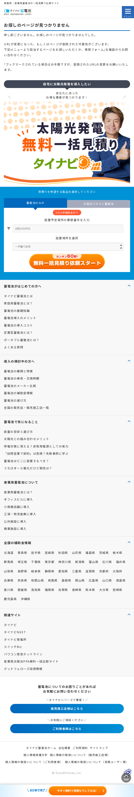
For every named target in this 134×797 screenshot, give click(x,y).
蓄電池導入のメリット (20, 318)
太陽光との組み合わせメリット (26, 439)
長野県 (22, 571)
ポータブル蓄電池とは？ (22, 340)
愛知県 (63, 571)
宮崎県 (117, 590)
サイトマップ (99, 748)
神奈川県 (64, 562)
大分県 (104, 590)
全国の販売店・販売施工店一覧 (26, 408)
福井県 (121, 562)
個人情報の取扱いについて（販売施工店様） (80, 755)
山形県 (77, 553)
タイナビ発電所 (15, 639)
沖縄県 (26, 599)
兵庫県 (9, 580)
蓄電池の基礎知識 (17, 311)
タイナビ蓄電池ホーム (41, 748)
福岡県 (50, 590)
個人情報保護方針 (35, 755)
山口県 (107, 580)
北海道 (9, 553)
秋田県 (63, 553)
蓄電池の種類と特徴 (18, 371)
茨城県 (104, 553)
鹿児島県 (10, 599)
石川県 (107, 562)
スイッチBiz (13, 647)
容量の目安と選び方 (18, 432)
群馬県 (9, 562)
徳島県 (121, 580)
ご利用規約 (80, 748)
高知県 (36, 590)
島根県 (66, 580)
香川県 (9, 590)
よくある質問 (13, 347)
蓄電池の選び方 (15, 400)
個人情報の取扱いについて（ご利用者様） (34, 762)
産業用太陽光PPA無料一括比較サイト (31, 661)
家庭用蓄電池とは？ (18, 303)
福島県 (90, 553)
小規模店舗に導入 (17, 507)
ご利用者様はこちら (67, 729)
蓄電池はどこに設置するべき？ (26, 461)
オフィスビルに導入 (18, 499)
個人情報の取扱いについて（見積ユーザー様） (97, 762)
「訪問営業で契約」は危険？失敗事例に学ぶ (36, 453)
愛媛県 (22, 590)
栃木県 (117, 553)
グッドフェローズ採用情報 (23, 669)
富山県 (94, 562)
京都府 (104, 571)
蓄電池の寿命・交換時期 (22, 378)
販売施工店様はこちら (67, 708)
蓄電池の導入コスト (18, 325)
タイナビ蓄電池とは (18, 296)
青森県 (22, 553)
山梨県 (9, 571)
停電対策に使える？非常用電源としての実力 (36, 446)
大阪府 (117, 571)
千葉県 (36, 562)
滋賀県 (90, 571)
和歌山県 (37, 580)
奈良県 (22, 580)
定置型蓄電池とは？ (18, 332)
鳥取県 (53, 580)
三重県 (77, 571)
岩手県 (36, 553)
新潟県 (80, 562)
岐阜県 (36, 571)
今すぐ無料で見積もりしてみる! (76, 791)
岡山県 (80, 580)
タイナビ (10, 625)
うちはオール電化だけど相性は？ (28, 468)
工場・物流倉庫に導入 (20, 514)
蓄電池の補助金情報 (18, 393)
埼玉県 (22, 562)
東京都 (50, 562)
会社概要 (64, 748)
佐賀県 (63, 590)
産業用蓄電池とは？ (18, 492)
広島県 (94, 580)
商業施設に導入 (15, 529)
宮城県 (50, 553)
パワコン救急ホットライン (23, 654)
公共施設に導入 (15, 521)
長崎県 (77, 590)
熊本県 (90, 590)
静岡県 (50, 571)
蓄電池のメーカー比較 (20, 386)
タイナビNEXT (15, 632)
